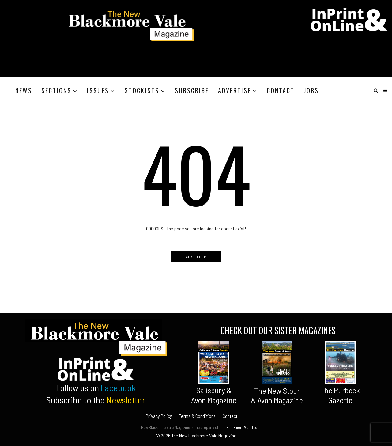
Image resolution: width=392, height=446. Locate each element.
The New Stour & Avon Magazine (277, 395)
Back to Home (196, 257)
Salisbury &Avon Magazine (213, 394)
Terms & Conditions (197, 416)
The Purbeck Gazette (340, 394)
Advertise (234, 90)
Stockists (142, 90)
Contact (281, 90)
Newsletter (126, 399)
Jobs (311, 90)
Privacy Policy (159, 416)
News (23, 90)
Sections (56, 90)
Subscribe (192, 90)
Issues (98, 90)
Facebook (118, 387)
